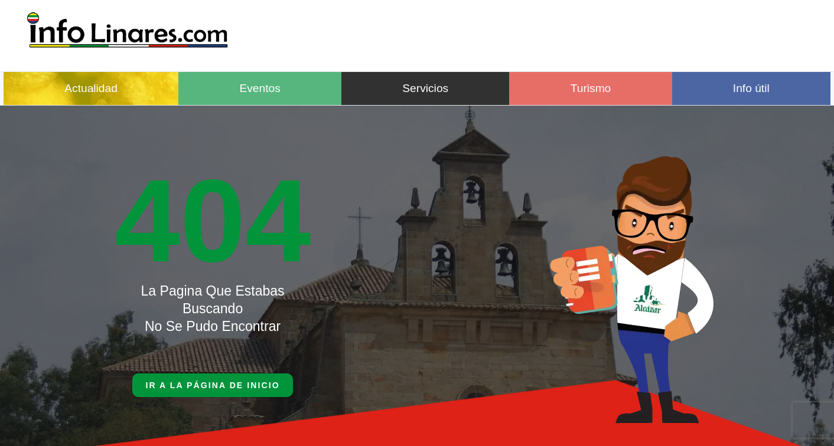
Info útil (751, 88)
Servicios (425, 88)
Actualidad (91, 88)
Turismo (591, 88)
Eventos (259, 88)
